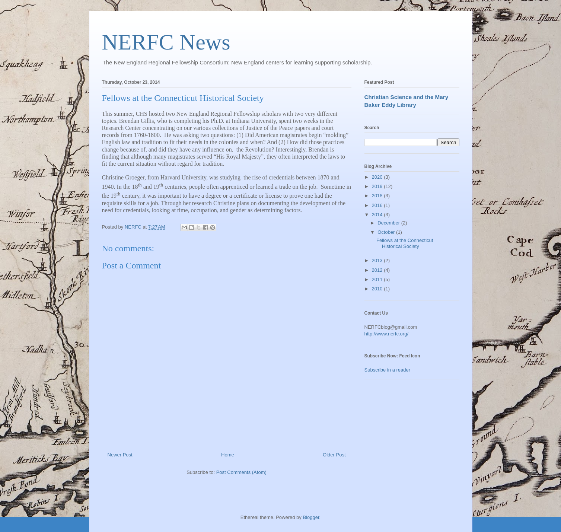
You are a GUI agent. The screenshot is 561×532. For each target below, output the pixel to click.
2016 (378, 205)
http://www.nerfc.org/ (386, 334)
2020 (378, 177)
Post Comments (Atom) (241, 472)
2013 (378, 260)
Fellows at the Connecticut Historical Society (404, 243)
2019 (378, 186)
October (386, 232)
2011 (378, 279)
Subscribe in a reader (387, 370)
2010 (378, 289)
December (389, 223)
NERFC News (166, 42)
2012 (378, 270)
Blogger (311, 517)
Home (227, 455)
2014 (378, 214)
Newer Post (120, 455)
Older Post (334, 455)
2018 (378, 195)
